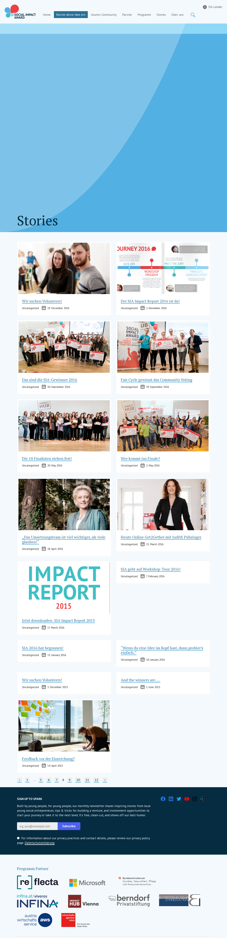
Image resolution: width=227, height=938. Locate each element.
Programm (144, 15)
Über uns (177, 15)
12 (97, 780)
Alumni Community (104, 15)
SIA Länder (215, 7)
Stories (161, 15)
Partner (127, 15)
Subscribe (69, 826)
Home (47, 15)
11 (87, 780)
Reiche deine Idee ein (70, 15)
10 (78, 780)
